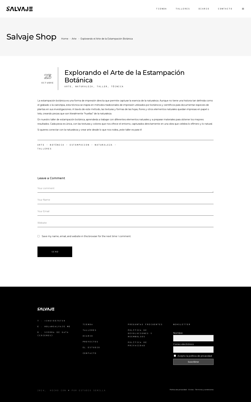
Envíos (191, 390)
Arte (74, 38)
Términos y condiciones (204, 390)
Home (64, 38)
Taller (102, 86)
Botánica (57, 145)
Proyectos (90, 342)
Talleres (44, 148)
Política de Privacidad (137, 343)
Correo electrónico (183, 344)
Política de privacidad (178, 390)
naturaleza (104, 145)
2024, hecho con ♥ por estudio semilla (71, 390)
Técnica (117, 86)
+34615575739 (55, 321)
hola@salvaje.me (58, 326)
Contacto (90, 353)
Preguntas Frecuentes (145, 324)
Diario (88, 336)
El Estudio (91, 347)
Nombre (178, 333)
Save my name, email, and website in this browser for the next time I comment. (86, 236)
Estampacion (79, 145)
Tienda (88, 324)
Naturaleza (84, 86)
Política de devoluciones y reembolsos (140, 333)
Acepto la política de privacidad (193, 355)
